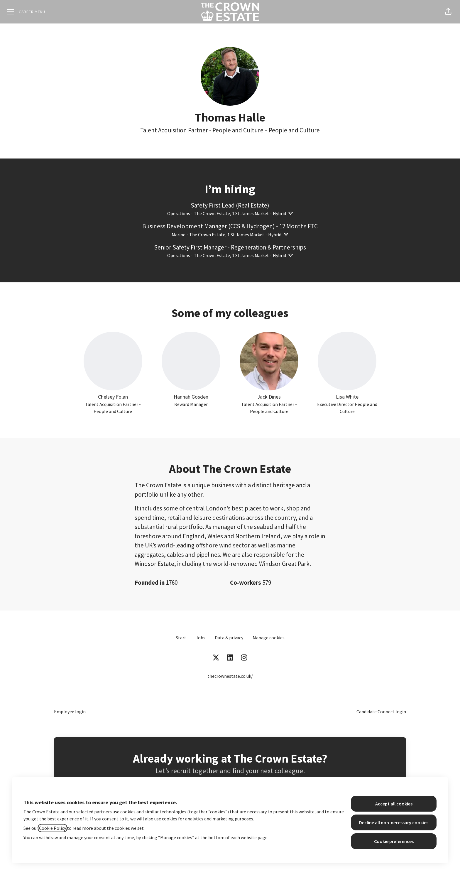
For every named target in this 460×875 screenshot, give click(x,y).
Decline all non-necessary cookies (393, 822)
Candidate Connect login (381, 711)
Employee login (70, 711)
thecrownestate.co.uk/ (230, 676)
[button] (448, 12)
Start (181, 637)
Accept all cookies (393, 804)
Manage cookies (269, 637)
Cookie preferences (394, 841)
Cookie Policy (52, 828)
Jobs (200, 637)
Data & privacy (229, 637)
